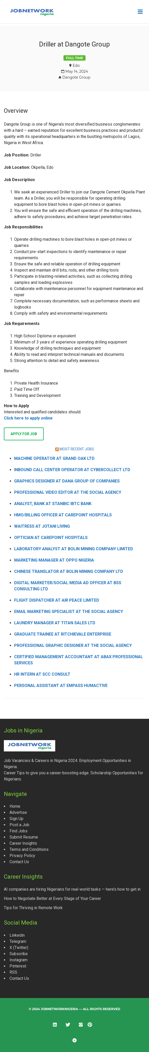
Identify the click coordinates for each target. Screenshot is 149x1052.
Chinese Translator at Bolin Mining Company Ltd (68, 571)
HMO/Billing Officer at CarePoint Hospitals (63, 515)
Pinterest (18, 966)
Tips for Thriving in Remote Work (33, 907)
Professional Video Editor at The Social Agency (67, 492)
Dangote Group (76, 77)
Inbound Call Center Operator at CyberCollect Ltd (72, 469)
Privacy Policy (22, 855)
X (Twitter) (19, 947)
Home (15, 806)
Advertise (18, 812)
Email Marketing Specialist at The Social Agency (68, 611)
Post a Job (19, 824)
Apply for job (24, 434)
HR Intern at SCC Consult (42, 674)
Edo (76, 65)
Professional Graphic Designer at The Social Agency (73, 645)
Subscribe (19, 953)
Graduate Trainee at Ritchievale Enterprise (62, 634)
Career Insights (23, 843)
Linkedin (17, 935)
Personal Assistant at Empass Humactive (61, 685)
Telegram (18, 941)
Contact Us (19, 861)
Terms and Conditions (29, 849)
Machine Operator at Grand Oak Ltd (54, 458)
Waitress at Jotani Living (42, 526)
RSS (13, 972)
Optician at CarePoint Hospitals (51, 537)
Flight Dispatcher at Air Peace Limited (56, 600)
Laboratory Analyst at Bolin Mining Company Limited (73, 548)
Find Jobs (18, 830)
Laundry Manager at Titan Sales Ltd (54, 622)
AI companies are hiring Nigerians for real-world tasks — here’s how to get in (72, 889)
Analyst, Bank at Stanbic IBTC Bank (52, 503)
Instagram (18, 959)
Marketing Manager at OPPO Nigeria (54, 560)
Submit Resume (24, 837)
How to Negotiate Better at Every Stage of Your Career (52, 898)
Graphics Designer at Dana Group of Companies (67, 481)
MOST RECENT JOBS (77, 449)
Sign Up (16, 818)
